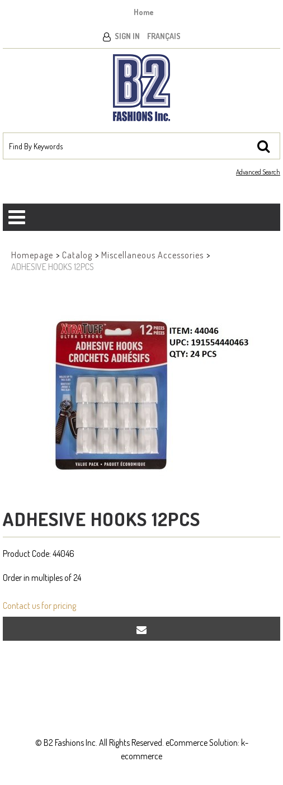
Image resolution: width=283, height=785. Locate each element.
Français (164, 36)
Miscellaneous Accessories (152, 255)
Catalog (77, 255)
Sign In (127, 36)
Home (144, 12)
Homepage (32, 255)
